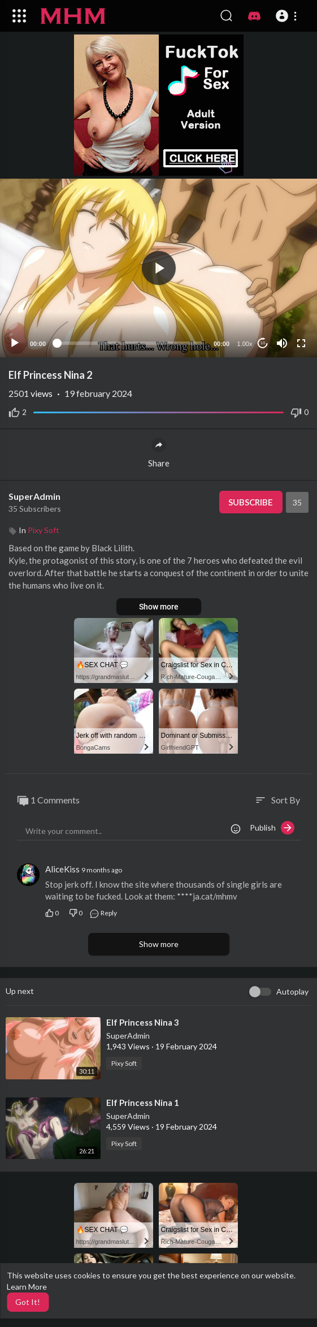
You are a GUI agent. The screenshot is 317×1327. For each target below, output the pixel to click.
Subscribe (250, 502)
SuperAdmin (34, 496)
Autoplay (292, 991)
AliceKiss (62, 869)
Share (159, 453)
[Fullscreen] (301, 343)
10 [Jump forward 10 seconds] (263, 342)
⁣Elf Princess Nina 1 (142, 1102)
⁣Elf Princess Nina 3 (142, 1022)
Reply (103, 913)
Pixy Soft (43, 530)
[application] (158, 268)
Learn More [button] (27, 1286)
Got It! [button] (27, 1302)
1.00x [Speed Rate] (245, 343)
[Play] (14, 343)
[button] (288, 16)
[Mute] (282, 343)
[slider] (130, 343)
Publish (272, 828)
